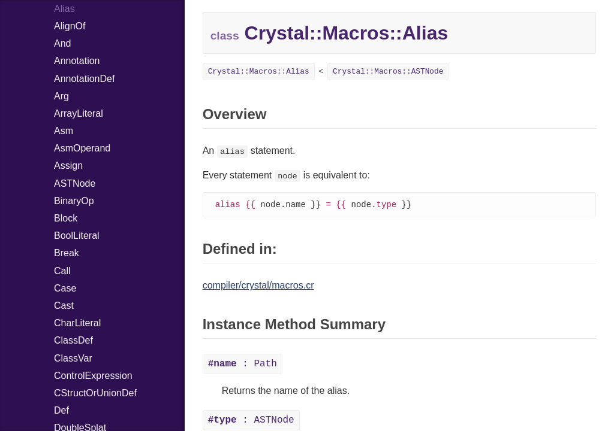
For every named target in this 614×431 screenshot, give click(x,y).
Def (61, 410)
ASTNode (74, 183)
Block (65, 218)
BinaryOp (74, 201)
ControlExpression (93, 376)
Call (62, 271)
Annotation (77, 61)
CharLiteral (77, 323)
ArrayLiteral (78, 113)
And (62, 43)
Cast (64, 306)
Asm (63, 131)
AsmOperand (82, 148)
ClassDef (73, 340)
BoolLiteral (77, 235)
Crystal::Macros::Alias (258, 71)
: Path (242, 364)
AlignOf (69, 26)
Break (66, 253)
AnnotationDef (84, 79)
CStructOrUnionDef (95, 393)
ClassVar (73, 358)
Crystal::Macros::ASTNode (388, 71)
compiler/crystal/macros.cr (258, 286)
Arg (61, 96)
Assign (68, 165)
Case (65, 288)
